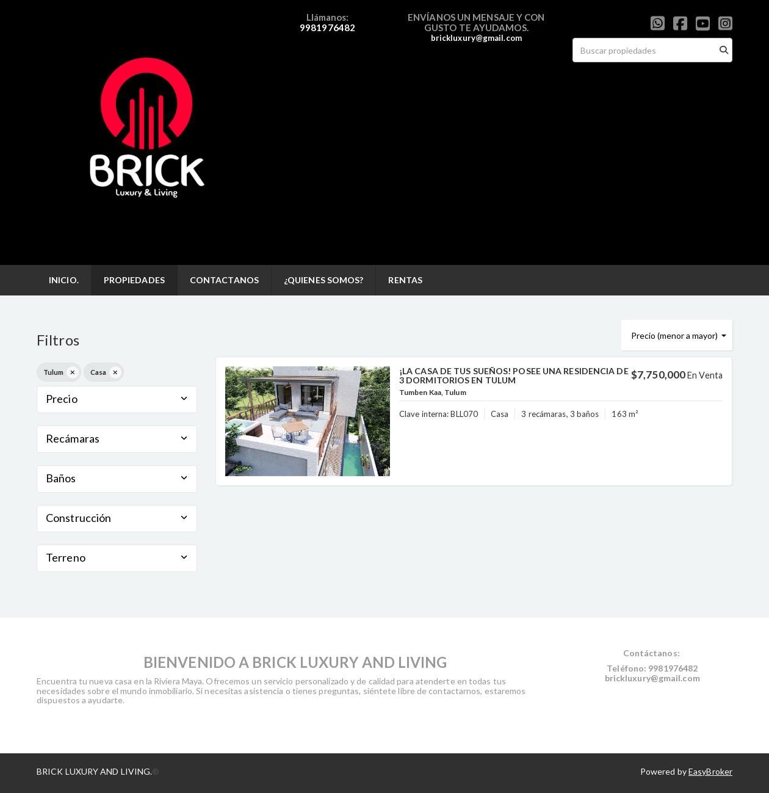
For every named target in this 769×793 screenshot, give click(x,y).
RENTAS (405, 280)
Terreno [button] (117, 557)
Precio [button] (117, 398)
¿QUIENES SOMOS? (324, 280)
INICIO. (64, 280)
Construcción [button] (117, 517)
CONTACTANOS (224, 280)
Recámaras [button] (117, 438)
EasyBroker (710, 771)
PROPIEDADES (134, 280)
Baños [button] (117, 478)
